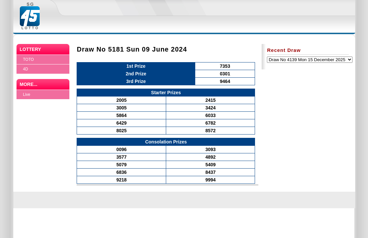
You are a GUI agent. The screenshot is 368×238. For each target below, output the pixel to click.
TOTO (28, 59)
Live (26, 94)
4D (25, 69)
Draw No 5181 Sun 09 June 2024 (132, 49)
